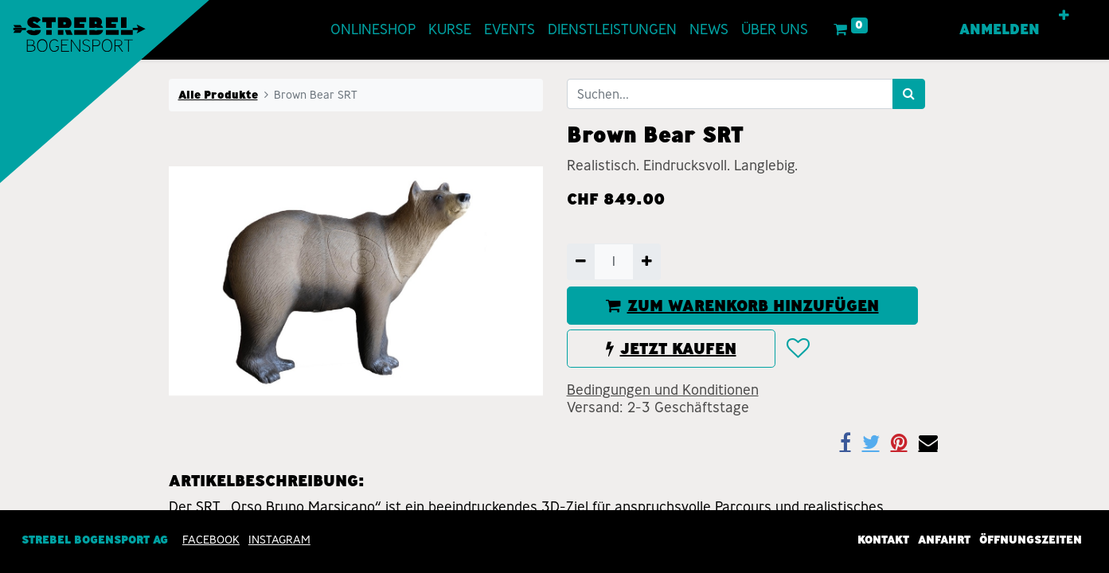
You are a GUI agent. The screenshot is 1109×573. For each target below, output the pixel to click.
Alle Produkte (218, 95)
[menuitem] (373, 30)
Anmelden (999, 29)
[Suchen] (908, 94)
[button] (1064, 16)
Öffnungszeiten (1030, 539)
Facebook (211, 539)
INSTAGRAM (279, 539)
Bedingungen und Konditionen (663, 390)
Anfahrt (944, 539)
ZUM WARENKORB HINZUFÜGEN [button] (742, 305)
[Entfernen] (581, 262)
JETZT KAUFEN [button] (671, 348)
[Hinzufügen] (647, 262)
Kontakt (883, 539)
